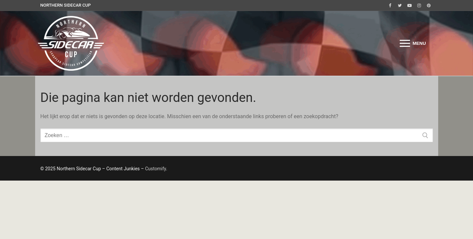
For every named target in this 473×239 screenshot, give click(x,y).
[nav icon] (413, 43)
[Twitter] (399, 5)
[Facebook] (390, 5)
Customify (155, 168)
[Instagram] (419, 5)
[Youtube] (409, 5)
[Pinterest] (429, 5)
